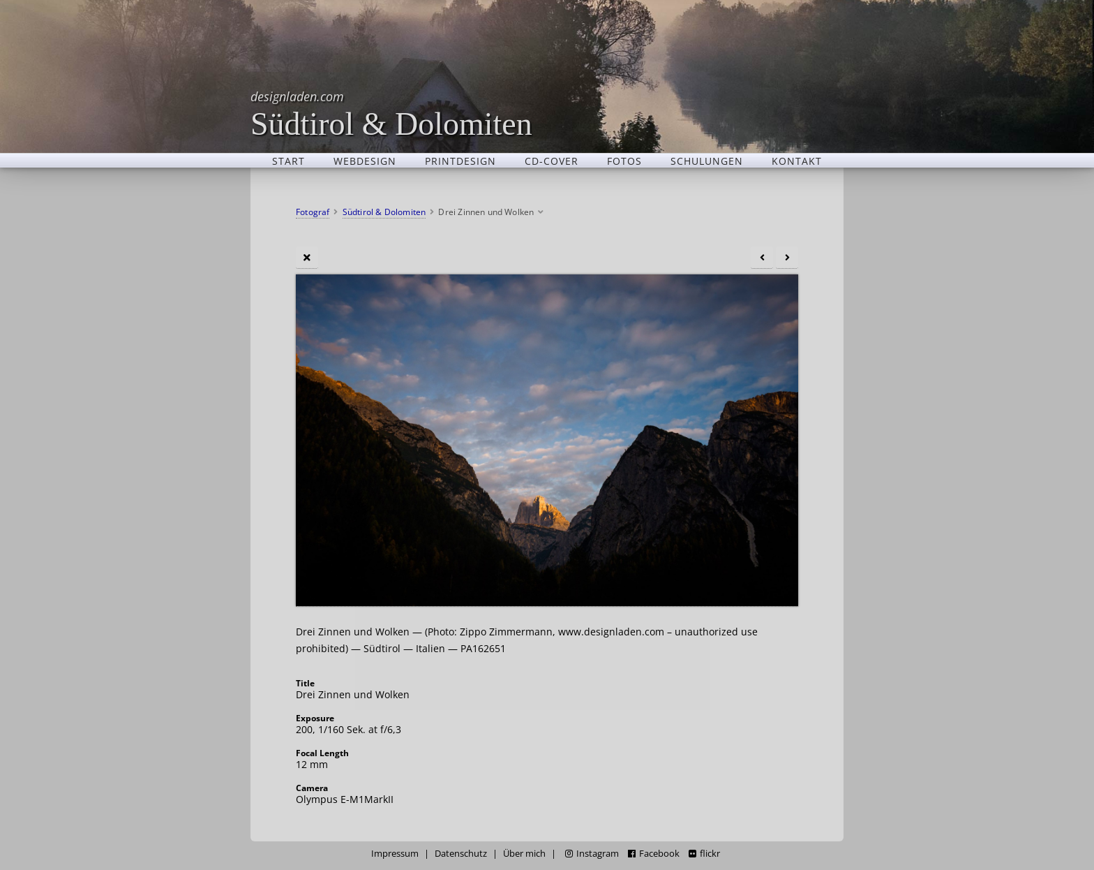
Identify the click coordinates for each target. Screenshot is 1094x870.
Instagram (592, 853)
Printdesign (460, 160)
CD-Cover (551, 160)
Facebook (654, 853)
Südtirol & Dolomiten (391, 113)
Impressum (395, 853)
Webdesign (365, 160)
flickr (704, 853)
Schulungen (706, 160)
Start (288, 160)
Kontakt (797, 160)
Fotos (624, 160)
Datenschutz (461, 853)
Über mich (524, 853)
